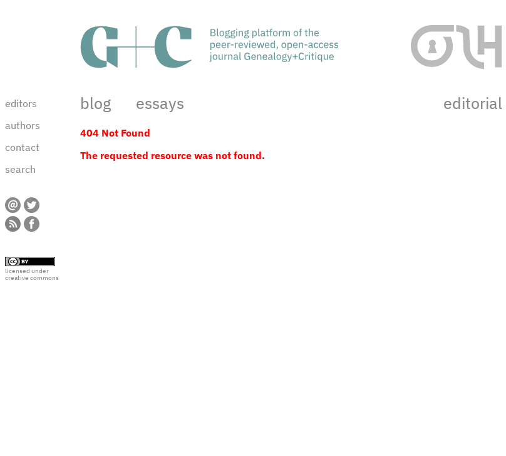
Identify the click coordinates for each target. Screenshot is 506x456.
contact (22, 147)
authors (22, 125)
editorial (472, 103)
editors (21, 103)
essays (160, 103)
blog (95, 103)
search (20, 169)
